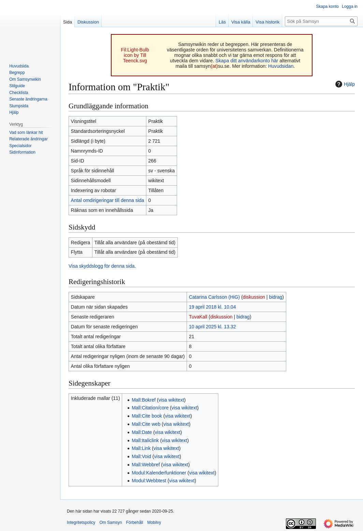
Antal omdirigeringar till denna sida (107, 200)
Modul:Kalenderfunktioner (159, 472)
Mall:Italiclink (145, 440)
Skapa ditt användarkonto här (246, 60)
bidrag (275, 297)
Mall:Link (141, 448)
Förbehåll (134, 522)
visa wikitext (171, 400)
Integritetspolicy (81, 522)
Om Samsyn (110, 522)
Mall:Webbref (146, 464)
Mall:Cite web (146, 424)
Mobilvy (154, 522)
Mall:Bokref (144, 400)
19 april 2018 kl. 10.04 (212, 307)
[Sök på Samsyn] (321, 21)
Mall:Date (142, 432)
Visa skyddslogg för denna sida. (102, 266)
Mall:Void (141, 456)
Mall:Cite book (147, 416)
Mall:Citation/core (150, 407)
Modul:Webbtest (149, 480)
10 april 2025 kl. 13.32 (212, 326)
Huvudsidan (280, 66)
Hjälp (344, 84)
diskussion (254, 297)
